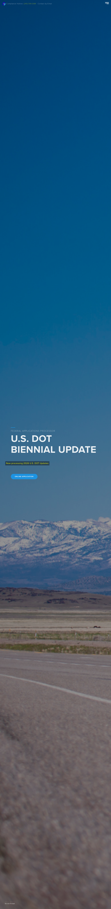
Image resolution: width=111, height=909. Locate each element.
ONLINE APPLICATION (24, 476)
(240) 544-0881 (30, 4)
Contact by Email (45, 4)
